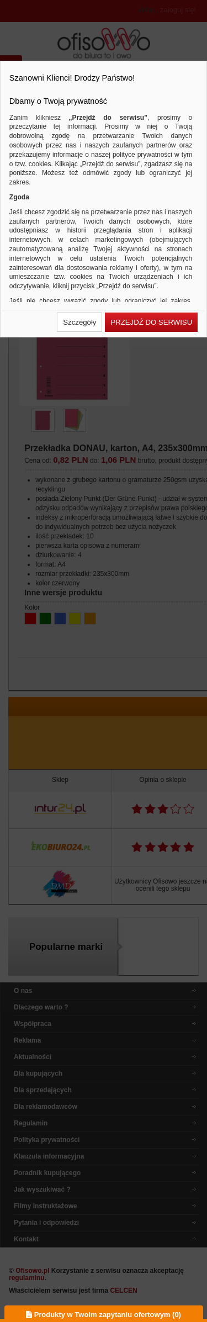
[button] (79, 322)
